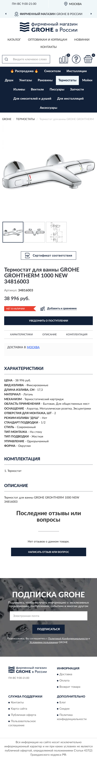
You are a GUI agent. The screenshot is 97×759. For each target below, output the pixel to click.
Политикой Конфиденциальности (68, 638)
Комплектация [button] (76, 334)
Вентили (37, 89)
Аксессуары (48, 107)
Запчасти (77, 89)
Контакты (48, 47)
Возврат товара (69, 687)
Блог (62, 702)
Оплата (64, 680)
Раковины (45, 80)
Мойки (87, 80)
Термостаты (67, 80)
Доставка (65, 674)
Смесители (52, 71)
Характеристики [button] (21, 334)
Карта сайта (19, 709)
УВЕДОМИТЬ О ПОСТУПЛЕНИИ (48, 320)
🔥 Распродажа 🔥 (24, 71)
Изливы (19, 89)
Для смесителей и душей (32, 98)
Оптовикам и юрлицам (47, 39)
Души (9, 80)
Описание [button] (49, 334)
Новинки (81, 39)
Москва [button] (33, 347)
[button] (76, 59)
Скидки (64, 709)
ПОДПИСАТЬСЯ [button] (48, 629)
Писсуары (57, 89)
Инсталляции (77, 71)
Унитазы (25, 80)
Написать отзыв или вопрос (48, 552)
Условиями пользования (44, 642)
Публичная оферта (23, 715)
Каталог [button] (14, 39)
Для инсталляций (70, 98)
